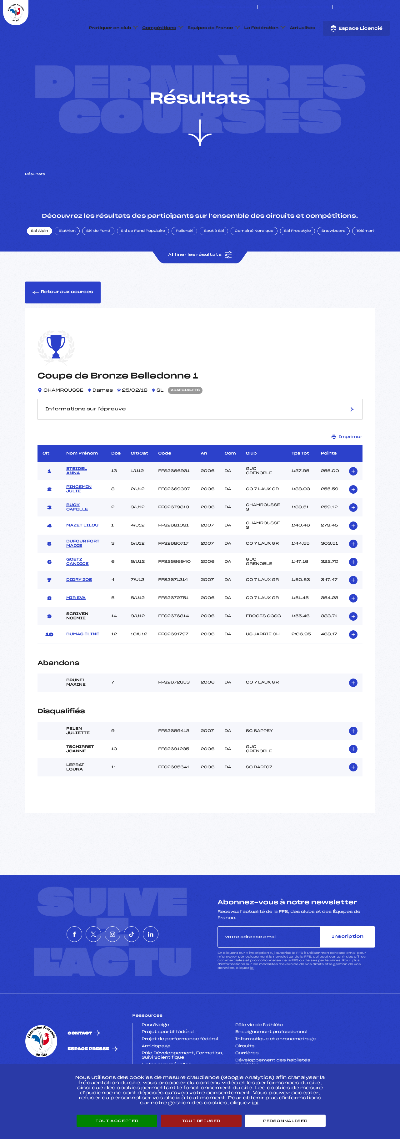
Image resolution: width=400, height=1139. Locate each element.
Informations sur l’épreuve (200, 438)
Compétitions (159, 28)
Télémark (365, 260)
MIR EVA (76, 627)
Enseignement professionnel (271, 1062)
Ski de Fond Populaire (143, 260)
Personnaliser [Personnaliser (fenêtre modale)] (285, 1121)
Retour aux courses (62, 322)
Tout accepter (116, 1121)
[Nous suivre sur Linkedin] (388, 7)
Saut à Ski (214, 260)
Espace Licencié (356, 28)
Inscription (347, 966)
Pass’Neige (155, 1054)
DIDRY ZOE (79, 609)
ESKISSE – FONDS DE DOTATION (222, 7)
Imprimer (347, 466)
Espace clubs (276, 7)
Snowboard (334, 260)
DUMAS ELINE (82, 664)
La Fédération (261, 28)
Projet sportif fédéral (167, 1062)
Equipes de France (210, 28)
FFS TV (343, 7)
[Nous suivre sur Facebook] (359, 7)
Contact (80, 1063)
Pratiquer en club (110, 28)
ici (252, 997)
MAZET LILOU (82, 555)
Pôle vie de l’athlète (259, 1054)
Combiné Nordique (254, 260)
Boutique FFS (314, 7)
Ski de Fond (98, 260)
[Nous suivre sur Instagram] (374, 7)
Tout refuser (201, 1121)
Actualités (302, 28)
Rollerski (184, 260)
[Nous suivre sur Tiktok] (381, 7)
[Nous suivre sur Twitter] (366, 7)
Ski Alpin (39, 260)
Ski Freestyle (297, 260)
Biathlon (67, 260)
